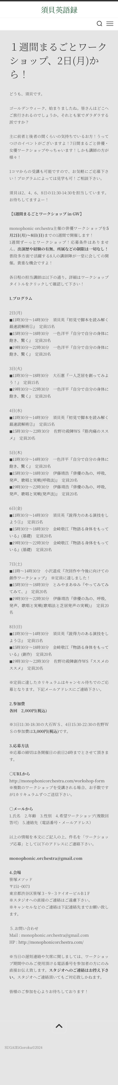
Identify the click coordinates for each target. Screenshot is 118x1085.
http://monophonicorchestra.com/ (51, 942)
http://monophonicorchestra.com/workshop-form (57, 780)
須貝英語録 (59, 9)
